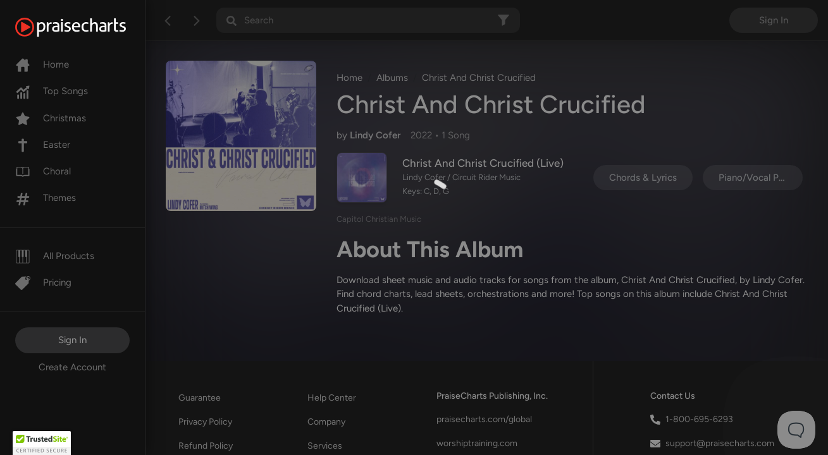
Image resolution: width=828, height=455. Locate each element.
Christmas (50, 118)
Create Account (72, 367)
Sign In (72, 340)
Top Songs (51, 91)
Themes (45, 197)
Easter (42, 144)
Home (42, 64)
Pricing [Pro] (43, 282)
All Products (54, 256)
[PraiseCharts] (86, 27)
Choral (43, 171)
